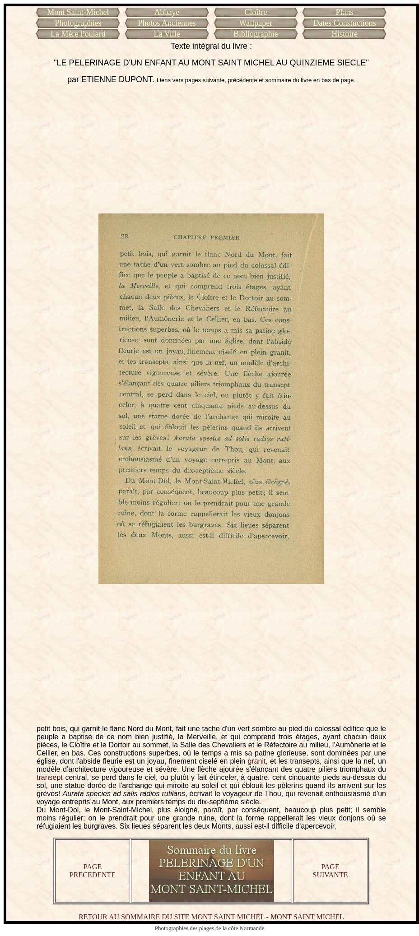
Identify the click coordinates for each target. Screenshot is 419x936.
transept (50, 777)
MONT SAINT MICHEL (307, 917)
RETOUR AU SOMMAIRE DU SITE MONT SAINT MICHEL (171, 917)
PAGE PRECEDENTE (93, 871)
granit (256, 761)
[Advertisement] (211, 149)
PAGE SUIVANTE (330, 871)
